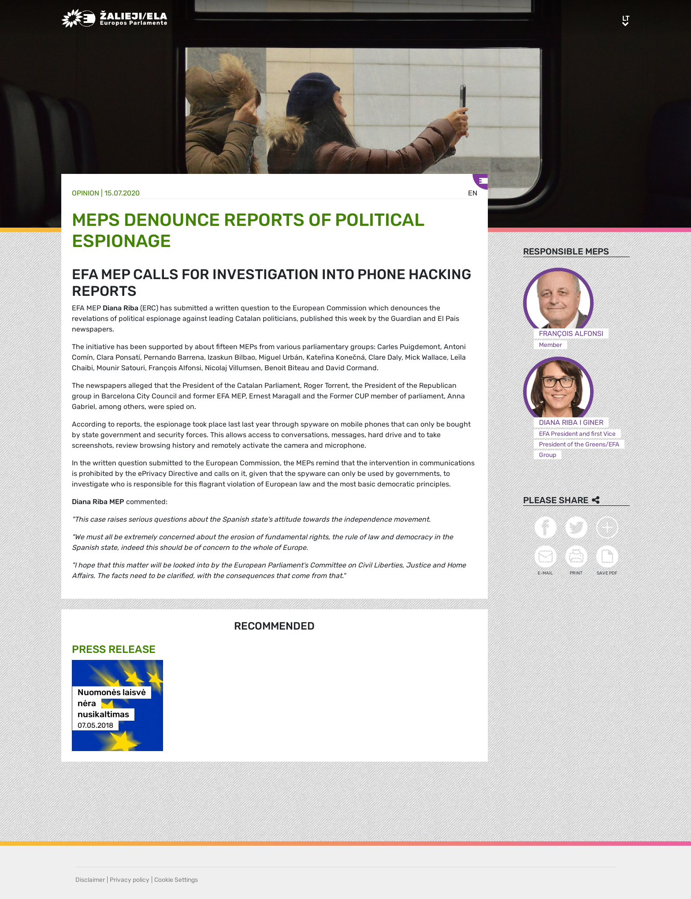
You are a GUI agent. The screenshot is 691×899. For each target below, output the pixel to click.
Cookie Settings (176, 880)
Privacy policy (129, 880)
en (472, 193)
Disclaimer (90, 880)
